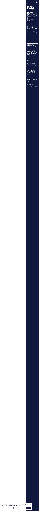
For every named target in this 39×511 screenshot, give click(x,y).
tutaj (21, 505)
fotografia (29, 75)
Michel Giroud (29, 56)
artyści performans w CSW (32, 65)
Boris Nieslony (33, 53)
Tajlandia (33, 69)
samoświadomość (30, 79)
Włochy (34, 70)
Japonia (28, 72)
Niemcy (28, 71)
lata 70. (35, 79)
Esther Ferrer (29, 45)
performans (29, 63)
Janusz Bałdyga (34, 46)
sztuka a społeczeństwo (31, 78)
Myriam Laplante (30, 59)
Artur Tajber (33, 52)
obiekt (32, 75)
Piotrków (31, 73)
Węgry (32, 70)
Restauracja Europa (30, 50)
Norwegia (29, 69)
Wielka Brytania (33, 71)
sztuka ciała (29, 66)
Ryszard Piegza (34, 55)
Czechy (28, 70)
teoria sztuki (35, 74)
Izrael (32, 72)
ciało (33, 66)
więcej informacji (34, 86)
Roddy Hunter (29, 54)
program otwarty (33, 64)
